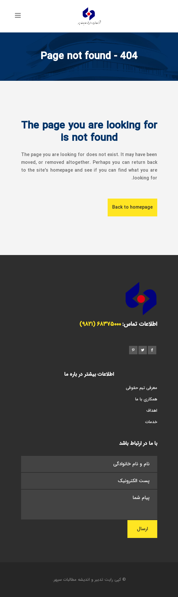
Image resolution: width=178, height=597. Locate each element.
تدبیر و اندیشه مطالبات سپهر (78, 579)
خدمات (151, 422)
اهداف (151, 410)
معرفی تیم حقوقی (141, 387)
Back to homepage (132, 207)
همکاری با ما (146, 399)
